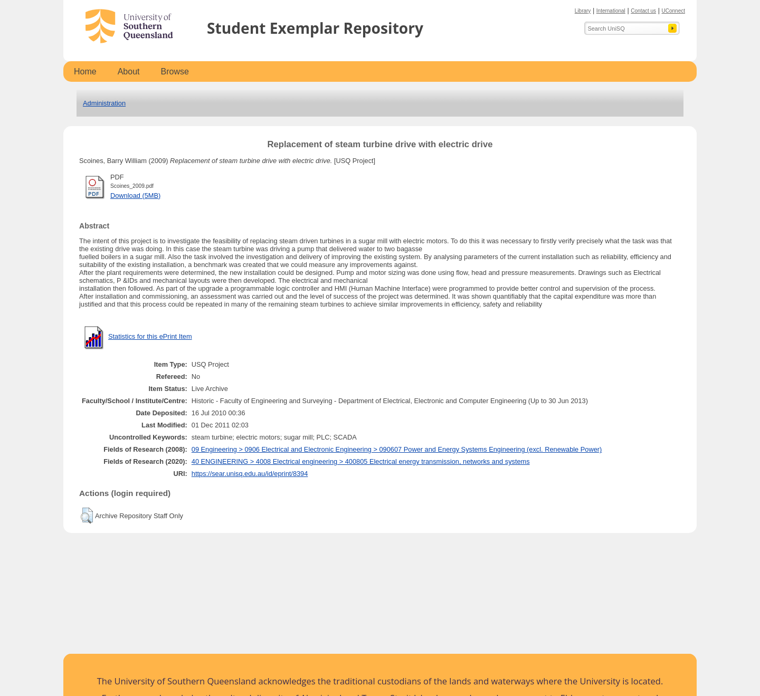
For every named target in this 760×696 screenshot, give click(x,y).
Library (583, 11)
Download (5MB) (135, 195)
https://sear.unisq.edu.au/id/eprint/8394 (250, 474)
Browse (175, 71)
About (129, 71)
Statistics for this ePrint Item (150, 336)
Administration (104, 103)
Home (85, 71)
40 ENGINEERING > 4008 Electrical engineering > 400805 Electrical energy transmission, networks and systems (361, 461)
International (610, 11)
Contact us (643, 11)
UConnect (673, 11)
